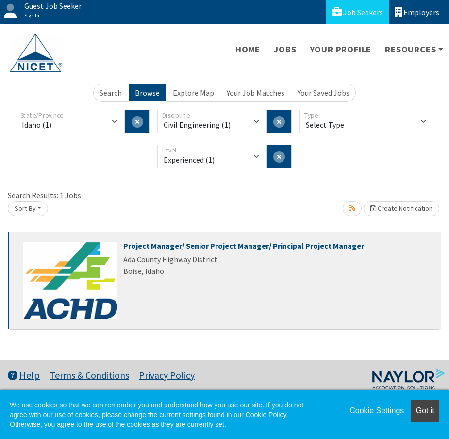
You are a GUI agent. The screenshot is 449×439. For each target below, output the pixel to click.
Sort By (25, 208)
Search (111, 93)
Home (247, 49)
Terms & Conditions (89, 375)
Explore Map (193, 93)
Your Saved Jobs (323, 93)
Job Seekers (357, 12)
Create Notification (401, 208)
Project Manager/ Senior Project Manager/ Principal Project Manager (243, 246)
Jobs (285, 49)
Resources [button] (410, 49)
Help (24, 375)
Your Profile (341, 49)
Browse (147, 93)
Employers (417, 12)
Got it (425, 410)
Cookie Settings (376, 410)
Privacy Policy (167, 375)
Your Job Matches (255, 93)
